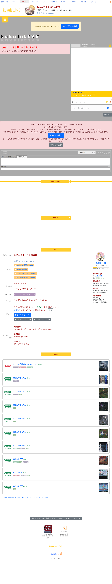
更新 (50, 310)
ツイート (107, 115)
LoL (21, 394)
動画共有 (64, 2)
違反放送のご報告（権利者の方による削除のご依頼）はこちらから (56, 518)
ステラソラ (23, 367)
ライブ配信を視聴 (69, 26)
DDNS (74, 2)
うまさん (44, 13)
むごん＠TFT (18, 459)
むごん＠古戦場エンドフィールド (25, 364)
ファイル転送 (34, 2)
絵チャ (15, 2)
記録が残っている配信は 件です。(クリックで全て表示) (26, 497)
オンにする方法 (56, 135)
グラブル (16, 367)
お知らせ (93, 2)
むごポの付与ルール (22, 315)
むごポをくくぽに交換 (42, 319)
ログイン (17, 310)
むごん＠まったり (19, 378)
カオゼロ (29, 367)
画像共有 (54, 2)
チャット (44, 2)
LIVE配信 (24, 2)
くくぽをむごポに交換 (23, 319)
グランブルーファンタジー (24, 294)
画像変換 (83, 2)
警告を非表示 (56, 145)
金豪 (39, 13)
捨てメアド (4, 2)
